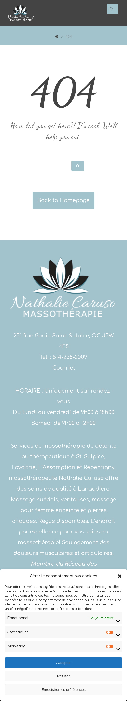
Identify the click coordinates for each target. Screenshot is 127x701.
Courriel (63, 368)
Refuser (63, 676)
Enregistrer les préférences (63, 689)
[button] (119, 576)
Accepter (63, 663)
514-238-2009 (70, 357)
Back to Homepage (63, 200)
